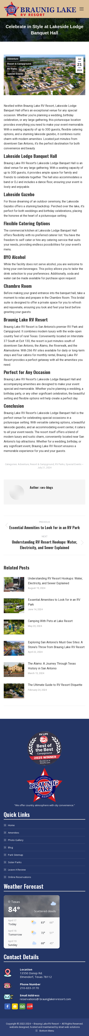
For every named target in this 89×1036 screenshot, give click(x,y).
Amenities (13, 832)
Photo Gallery (15, 840)
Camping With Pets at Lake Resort (50, 621)
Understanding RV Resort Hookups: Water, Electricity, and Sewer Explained (55, 581)
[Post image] (14, 584)
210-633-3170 (29, 988)
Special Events (15, 74)
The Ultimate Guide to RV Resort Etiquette (55, 685)
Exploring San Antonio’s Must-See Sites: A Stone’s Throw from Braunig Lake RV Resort (56, 645)
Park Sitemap (15, 854)
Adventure (12, 59)
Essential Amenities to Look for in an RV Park (54, 602)
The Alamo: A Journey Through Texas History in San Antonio (52, 666)
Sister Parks (15, 862)
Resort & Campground (19, 64)
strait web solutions (69, 1027)
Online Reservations (19, 877)
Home (11, 825)
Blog (10, 847)
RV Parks (12, 69)
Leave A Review (17, 869)
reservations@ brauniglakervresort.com (45, 999)
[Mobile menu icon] (81, 9)
